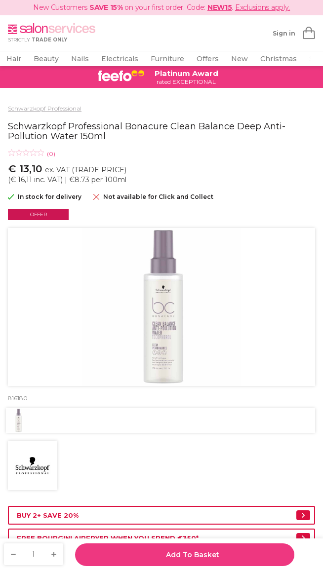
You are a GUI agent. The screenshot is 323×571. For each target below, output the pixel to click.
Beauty (46, 58)
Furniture (167, 58)
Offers (208, 58)
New (239, 58)
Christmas (278, 58)
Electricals (119, 58)
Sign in (284, 33)
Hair (13, 58)
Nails (80, 58)
